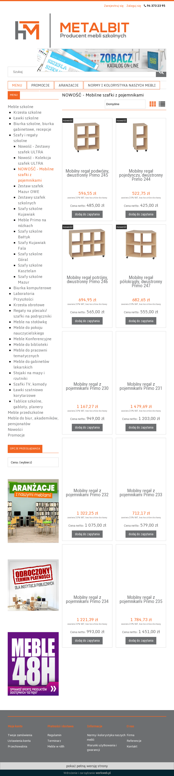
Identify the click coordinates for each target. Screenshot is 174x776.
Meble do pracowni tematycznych (30, 353)
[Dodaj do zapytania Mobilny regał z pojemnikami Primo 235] (141, 640)
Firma (130, 735)
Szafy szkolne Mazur (30, 279)
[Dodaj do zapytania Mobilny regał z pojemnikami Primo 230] (87, 427)
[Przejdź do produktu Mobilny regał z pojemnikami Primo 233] (141, 462)
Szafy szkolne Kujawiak (30, 211)
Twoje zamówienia (20, 735)
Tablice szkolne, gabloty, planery (28, 404)
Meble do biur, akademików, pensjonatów (33, 421)
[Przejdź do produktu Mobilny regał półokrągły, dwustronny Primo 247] (141, 249)
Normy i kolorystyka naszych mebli (106, 737)
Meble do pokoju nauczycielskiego (28, 330)
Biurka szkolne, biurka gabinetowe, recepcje (33, 126)
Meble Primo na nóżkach (32, 223)
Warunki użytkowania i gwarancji (102, 747)
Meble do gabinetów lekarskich (31, 364)
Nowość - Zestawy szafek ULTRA (34, 149)
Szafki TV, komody (30, 384)
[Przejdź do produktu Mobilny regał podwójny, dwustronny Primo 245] (87, 142)
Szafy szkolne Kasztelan (30, 268)
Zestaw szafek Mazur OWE (30, 189)
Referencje (134, 740)
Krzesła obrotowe (28, 305)
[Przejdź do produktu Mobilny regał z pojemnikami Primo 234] (87, 568)
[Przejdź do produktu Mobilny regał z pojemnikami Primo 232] (87, 462)
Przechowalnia (17, 746)
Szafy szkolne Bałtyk (30, 234)
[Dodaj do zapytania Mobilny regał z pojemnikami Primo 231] (141, 427)
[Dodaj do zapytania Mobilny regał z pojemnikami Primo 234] (87, 640)
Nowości (15, 429)
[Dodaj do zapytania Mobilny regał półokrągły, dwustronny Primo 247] (141, 321)
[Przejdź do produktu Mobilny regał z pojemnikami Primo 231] (141, 355)
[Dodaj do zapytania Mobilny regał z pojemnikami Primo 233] (141, 534)
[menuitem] (17, 85)
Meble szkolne (20, 107)
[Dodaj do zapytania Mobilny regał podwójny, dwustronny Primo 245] (87, 214)
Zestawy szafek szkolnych (31, 200)
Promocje (16, 435)
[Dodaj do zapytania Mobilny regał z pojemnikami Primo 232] (87, 534)
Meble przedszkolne (25, 412)
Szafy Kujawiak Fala (32, 245)
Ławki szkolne (26, 118)
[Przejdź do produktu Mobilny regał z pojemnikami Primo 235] (141, 568)
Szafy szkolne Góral (30, 257)
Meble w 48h (55, 746)
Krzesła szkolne (27, 112)
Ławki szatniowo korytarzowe (28, 392)
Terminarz (54, 740)
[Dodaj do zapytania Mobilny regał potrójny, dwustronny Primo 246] (87, 321)
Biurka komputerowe (32, 288)
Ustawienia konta (19, 740)
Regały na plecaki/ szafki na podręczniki (32, 313)
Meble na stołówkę (30, 322)
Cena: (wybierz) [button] (21, 462)
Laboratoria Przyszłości (23, 296)
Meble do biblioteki (30, 344)
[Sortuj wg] (125, 104)
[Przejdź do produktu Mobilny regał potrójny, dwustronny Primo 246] (87, 249)
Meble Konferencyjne (32, 339)
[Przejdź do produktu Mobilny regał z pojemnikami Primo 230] (87, 355)
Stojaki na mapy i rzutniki (29, 375)
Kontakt (132, 746)
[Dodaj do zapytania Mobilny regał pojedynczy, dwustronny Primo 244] (141, 214)
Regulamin (54, 735)
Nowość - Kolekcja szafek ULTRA (34, 160)
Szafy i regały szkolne (25, 138)
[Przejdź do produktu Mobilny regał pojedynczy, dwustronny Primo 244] (141, 142)
